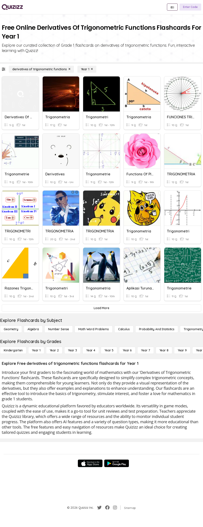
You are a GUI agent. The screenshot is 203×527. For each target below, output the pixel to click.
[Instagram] (115, 507)
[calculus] (124, 329)
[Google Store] (116, 463)
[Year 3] (72, 350)
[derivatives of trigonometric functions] (41, 69)
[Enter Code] (190, 7)
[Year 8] (164, 350)
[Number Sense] (58, 329)
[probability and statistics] (156, 329)
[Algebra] (33, 329)
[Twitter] (99, 507)
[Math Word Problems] (93, 329)
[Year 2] (54, 350)
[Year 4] (90, 350)
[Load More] (101, 308)
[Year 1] (86, 69)
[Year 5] (109, 350)
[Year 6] (127, 350)
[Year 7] (145, 350)
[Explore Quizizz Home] (12, 7)
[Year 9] (182, 350)
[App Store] (90, 463)
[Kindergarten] (13, 350)
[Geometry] (11, 329)
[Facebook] (107, 507)
